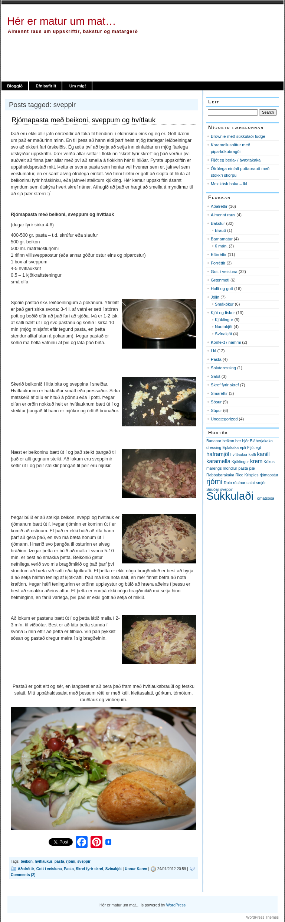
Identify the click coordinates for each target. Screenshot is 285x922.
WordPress (176, 905)
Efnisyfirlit (46, 86)
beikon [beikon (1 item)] (228, 441)
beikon (27, 861)
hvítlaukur (43, 861)
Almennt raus (223, 215)
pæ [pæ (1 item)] (252, 468)
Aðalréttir (26, 869)
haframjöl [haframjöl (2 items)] (217, 454)
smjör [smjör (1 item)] (261, 482)
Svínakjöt (113, 869)
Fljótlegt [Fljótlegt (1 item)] (254, 447)
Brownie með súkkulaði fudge (238, 136)
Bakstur (218, 223)
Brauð (220, 230)
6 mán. (221, 246)
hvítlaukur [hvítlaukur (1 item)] (239, 454)
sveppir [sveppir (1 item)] (226, 489)
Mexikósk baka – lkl (229, 184)
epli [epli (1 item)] (243, 447)
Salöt (215, 376)
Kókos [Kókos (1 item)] (269, 461)
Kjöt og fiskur (223, 312)
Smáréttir (219, 393)
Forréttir (218, 263)
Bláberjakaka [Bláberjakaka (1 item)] (261, 441)
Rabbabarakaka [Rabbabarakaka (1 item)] (220, 475)
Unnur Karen (136, 869)
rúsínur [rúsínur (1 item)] (239, 482)
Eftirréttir (218, 254)
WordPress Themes (262, 917)
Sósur (216, 402)
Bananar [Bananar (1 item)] (213, 441)
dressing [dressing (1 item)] (213, 447)
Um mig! (77, 86)
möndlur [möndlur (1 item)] (230, 468)
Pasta (69, 869)
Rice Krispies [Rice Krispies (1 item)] (246, 475)
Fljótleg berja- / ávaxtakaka (236, 160)
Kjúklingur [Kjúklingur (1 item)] (240, 461)
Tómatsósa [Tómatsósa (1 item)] (264, 498)
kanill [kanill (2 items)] (263, 454)
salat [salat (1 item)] (250, 482)
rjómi (70, 861)
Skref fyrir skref (89, 869)
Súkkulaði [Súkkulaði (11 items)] (229, 496)
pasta (59, 861)
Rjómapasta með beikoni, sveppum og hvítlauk (83, 120)
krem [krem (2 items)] (256, 461)
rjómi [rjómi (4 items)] (214, 481)
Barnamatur (222, 239)
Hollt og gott (222, 288)
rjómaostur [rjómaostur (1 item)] (269, 475)
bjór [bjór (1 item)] (245, 441)
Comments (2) (23, 875)
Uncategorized (224, 419)
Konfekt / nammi (226, 342)
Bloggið (15, 86)
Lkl (213, 351)
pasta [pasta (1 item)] (243, 468)
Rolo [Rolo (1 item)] (228, 482)
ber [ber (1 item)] (238, 441)
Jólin (215, 297)
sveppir (84, 861)
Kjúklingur (224, 319)
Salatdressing (223, 368)
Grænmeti (220, 280)
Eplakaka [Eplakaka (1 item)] (230, 447)
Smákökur (224, 304)
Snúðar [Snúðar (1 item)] (212, 489)
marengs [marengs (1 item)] (214, 468)
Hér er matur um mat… (61, 21)
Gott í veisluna (49, 869)
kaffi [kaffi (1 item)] (252, 454)
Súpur (216, 410)
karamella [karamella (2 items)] (218, 461)
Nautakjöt (223, 326)
